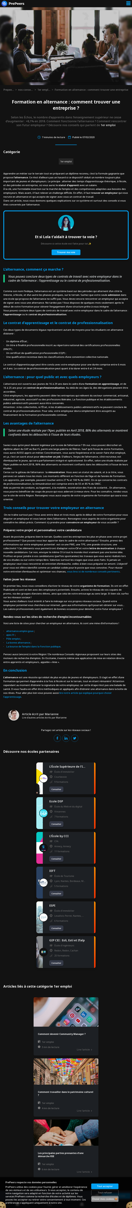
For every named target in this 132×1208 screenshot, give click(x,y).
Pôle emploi (13, 638)
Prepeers (8, 89)
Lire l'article (84, 1049)
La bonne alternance (18, 642)
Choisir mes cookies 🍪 (105, 1199)
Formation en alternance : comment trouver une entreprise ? (92, 89)
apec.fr (10, 634)
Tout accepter (105, 1186)
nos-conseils (25, 89)
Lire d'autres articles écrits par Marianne (44, 717)
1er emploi (43, 89)
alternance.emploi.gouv (20, 631)
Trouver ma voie (66, 252)
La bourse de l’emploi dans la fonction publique (33, 646)
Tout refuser (105, 1192)
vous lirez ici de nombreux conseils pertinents (93, 571)
